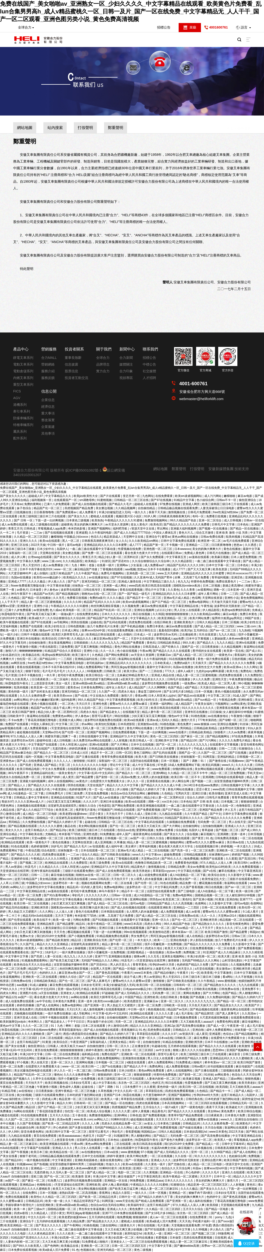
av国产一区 (138, 838)
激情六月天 (188, 720)
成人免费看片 (88, 512)
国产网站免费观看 (117, 655)
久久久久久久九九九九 (105, 642)
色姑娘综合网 (26, 1127)
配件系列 (20, 438)
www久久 (228, 765)
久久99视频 (200, 1229)
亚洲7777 (246, 899)
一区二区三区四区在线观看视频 (207, 1103)
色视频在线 (87, 1250)
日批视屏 (220, 1237)
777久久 (170, 671)
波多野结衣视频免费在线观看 (161, 683)
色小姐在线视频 (127, 650)
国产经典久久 (171, 646)
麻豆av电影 (245, 496)
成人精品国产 (138, 687)
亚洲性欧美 (151, 997)
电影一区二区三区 (130, 1172)
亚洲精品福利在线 (86, 659)
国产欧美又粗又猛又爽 (41, 614)
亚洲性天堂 (219, 679)
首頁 (230, 124)
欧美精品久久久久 (75, 577)
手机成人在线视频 (205, 748)
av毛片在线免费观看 (236, 540)
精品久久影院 (122, 1192)
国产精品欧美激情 (58, 940)
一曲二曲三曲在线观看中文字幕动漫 (93, 549)
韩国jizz (254, 932)
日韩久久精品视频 (208, 622)
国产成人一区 (216, 1025)
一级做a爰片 (66, 614)
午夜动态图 (32, 850)
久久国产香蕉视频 (192, 887)
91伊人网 (150, 516)
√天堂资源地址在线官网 (65, 728)
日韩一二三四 (230, 593)
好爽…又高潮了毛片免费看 (192, 577)
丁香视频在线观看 (111, 569)
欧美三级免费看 (100, 862)
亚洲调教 (208, 777)
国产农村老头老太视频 (45, 691)
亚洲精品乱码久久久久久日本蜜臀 (106, 545)
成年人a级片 (185, 671)
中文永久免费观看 (54, 769)
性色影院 (104, 805)
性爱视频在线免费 (130, 549)
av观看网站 (204, 589)
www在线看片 (178, 732)
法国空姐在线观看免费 (161, 891)
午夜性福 (206, 606)
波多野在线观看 (71, 589)
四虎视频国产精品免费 (79, 508)
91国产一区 (104, 1135)
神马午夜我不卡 (21, 593)
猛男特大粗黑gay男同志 (227, 618)
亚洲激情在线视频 (134, 1058)
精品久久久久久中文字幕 (123, 785)
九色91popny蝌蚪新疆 (210, 671)
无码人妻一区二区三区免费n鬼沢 (103, 728)
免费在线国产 (110, 1054)
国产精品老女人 (110, 712)
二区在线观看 (123, 1144)
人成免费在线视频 (94, 1038)
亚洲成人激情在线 (130, 581)
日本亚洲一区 (236, 589)
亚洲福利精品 (226, 756)
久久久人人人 (76, 671)
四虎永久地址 (127, 691)
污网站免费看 (82, 919)
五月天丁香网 (64, 915)
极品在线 (71, 826)
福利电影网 (68, 699)
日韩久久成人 (135, 813)
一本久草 (50, 675)
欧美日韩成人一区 (141, 740)
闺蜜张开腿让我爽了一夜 (61, 736)
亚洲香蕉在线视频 (228, 708)
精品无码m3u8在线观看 (38, 915)
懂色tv (58, 1074)
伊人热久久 (217, 1229)
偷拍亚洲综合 (248, 500)
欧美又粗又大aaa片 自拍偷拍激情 (83, 1046)
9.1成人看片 (251, 911)
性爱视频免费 (194, 1082)
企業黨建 (48, 427)
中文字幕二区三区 (219, 695)
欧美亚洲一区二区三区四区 (48, 687)
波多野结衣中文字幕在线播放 (46, 887)
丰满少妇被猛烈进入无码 (114, 512)
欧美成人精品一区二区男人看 (217, 683)
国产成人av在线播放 (106, 797)
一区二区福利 (60, 679)
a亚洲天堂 (128, 679)
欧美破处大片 (235, 1107)
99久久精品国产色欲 (183, 520)
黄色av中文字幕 (10, 1025)
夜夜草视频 (255, 732)
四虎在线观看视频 (148, 1103)
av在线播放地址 (99, 577)
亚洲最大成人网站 (71, 720)
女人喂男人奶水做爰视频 (153, 777)
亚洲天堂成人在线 (236, 793)
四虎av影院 (21, 1213)
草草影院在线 (155, 1091)
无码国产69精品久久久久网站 (100, 960)
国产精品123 (8, 997)
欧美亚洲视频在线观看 (151, 805)
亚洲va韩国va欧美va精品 (89, 683)
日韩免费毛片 (55, 793)
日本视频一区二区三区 (110, 1062)
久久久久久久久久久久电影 (90, 765)
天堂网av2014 (51, 732)
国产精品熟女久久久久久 (209, 924)
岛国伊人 (62, 549)
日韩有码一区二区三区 (188, 985)
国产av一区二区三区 (223, 630)
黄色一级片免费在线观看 (214, 659)
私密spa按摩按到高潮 (236, 610)
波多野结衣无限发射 (227, 606)
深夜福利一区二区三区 (23, 553)
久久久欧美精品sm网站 (144, 540)
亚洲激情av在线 (147, 724)
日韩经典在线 (195, 1099)
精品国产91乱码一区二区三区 (113, 610)
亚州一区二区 (123, 1074)
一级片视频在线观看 (37, 1160)
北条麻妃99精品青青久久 (133, 675)
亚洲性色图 (100, 703)
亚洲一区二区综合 (210, 520)
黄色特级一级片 (18, 691)
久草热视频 (105, 1091)
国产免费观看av (66, 512)
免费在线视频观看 (17, 1197)
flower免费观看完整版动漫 (28, 585)
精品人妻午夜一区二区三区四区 (162, 712)
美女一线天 (63, 683)
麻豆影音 (235, 1054)
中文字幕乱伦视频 (189, 871)
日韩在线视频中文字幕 (93, 736)
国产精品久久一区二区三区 (51, 752)
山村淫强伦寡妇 (232, 960)
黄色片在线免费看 (87, 911)
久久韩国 (158, 614)
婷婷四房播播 (78, 748)
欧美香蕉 (207, 972)
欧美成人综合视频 (99, 1111)
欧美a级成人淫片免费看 (162, 1221)
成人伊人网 (18, 557)
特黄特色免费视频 (203, 581)
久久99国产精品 (221, 1152)
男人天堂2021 (32, 565)
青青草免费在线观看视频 (117, 756)
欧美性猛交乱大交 (214, 879)
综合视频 (181, 830)
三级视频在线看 (230, 1070)
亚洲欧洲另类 (40, 907)
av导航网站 (61, 622)
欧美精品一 (92, 561)
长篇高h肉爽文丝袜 (164, 1148)
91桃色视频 (198, 716)
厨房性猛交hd (250, 1099)
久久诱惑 (251, 545)
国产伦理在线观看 (20, 919)
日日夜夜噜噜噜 (44, 512)
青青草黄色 (140, 964)
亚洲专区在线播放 (196, 712)
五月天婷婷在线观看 (102, 1217)
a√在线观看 (96, 846)
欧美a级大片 (37, 618)
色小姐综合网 (206, 500)
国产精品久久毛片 (121, 504)
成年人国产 (123, 834)
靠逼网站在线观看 (130, 659)
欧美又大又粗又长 (150, 826)
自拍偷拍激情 (38, 642)
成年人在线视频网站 (61, 781)
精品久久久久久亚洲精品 (53, 944)
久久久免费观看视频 (246, 866)
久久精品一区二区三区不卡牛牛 (188, 773)
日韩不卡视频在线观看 (36, 634)
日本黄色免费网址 (93, 687)
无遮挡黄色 (59, 748)
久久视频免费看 (240, 964)
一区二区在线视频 (251, 838)
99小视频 (244, 683)
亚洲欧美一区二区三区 (95, 1245)
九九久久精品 (227, 634)
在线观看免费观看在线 (82, 769)
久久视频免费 (131, 606)
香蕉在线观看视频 (131, 589)
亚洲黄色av (7, 761)
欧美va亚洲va (233, 667)
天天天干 (206, 1176)
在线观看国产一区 (66, 500)
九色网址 (148, 496)
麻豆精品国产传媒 (86, 569)
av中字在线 (43, 1001)
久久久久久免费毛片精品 (235, 740)
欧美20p (186, 630)
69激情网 (223, 1233)
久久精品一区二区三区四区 (31, 536)
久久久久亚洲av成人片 (30, 801)
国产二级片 (54, 1034)
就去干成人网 (62, 708)
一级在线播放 (156, 952)
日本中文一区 (223, 1176)
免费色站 (246, 671)
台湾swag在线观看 (40, 557)
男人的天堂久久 (120, 964)
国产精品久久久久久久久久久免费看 (187, 524)
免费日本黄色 (249, 614)
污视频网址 (222, 703)
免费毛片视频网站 (113, 573)
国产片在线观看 (110, 496)
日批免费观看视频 (124, 732)
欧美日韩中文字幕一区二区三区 (66, 1131)
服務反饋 (48, 378)
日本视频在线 (204, 1148)
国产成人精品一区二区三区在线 (108, 903)
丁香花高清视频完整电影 (41, 720)
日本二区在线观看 (94, 1025)
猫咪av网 (140, 956)
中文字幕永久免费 (29, 561)
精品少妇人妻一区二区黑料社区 (118, 557)
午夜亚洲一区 (236, 1025)
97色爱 (162, 765)
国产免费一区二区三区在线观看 (102, 553)
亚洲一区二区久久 (172, 1001)
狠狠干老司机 (29, 1156)
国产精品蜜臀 (85, 777)
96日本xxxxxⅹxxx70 (240, 573)
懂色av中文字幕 (49, 630)
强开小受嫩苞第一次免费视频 (163, 944)
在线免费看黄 (164, 496)
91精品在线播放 (173, 1042)
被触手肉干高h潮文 (201, 1192)
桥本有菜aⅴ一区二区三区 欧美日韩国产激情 (200, 932)
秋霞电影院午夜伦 (13, 614)
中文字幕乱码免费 (166, 887)
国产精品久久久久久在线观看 (172, 650)
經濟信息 (48, 406)
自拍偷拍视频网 (212, 826)
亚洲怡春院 (245, 699)
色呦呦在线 (44, 1184)
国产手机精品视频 (133, 626)
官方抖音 (228, 370)
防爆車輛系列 (23, 418)
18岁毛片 (56, 846)
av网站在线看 (80, 997)
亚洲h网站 (159, 773)
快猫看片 (220, 732)
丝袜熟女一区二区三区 (87, 585)
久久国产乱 (27, 944)
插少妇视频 (24, 1095)
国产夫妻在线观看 (81, 1127)
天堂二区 (65, 765)
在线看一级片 (106, 565)
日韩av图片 (184, 989)
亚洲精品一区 (178, 1192)
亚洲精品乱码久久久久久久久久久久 (129, 663)
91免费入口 (55, 1180)
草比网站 (163, 528)
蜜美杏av (73, 687)
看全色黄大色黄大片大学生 (142, 553)
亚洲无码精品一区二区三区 (99, 581)
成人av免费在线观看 (14, 524)
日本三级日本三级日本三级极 (202, 976)
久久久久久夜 (244, 765)
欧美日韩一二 (91, 1066)
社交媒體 (149, 371)
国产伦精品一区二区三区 (115, 769)
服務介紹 (48, 371)
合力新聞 (126, 358)
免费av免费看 (165, 830)
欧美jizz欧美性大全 (86, 496)
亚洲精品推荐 (46, 924)
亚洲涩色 (237, 577)
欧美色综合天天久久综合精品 (33, 964)
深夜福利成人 (99, 1042)
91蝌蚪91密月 (120, 1119)
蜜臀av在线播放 (208, 1119)
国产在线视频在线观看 (59, 532)
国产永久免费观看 (152, 557)
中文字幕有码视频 (241, 1168)
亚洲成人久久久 (235, 826)
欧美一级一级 (62, 919)
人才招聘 (149, 378)
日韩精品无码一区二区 (244, 1103)
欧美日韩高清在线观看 (157, 585)
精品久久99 (73, 1038)
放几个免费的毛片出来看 (103, 626)
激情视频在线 (177, 512)
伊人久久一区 (136, 781)
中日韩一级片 (56, 545)
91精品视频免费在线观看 (113, 936)
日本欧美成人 (163, 663)
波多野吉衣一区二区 (139, 887)
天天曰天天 (83, 703)
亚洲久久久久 (29, 540)
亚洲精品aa (27, 1184)
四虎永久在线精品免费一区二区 (20, 777)
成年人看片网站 (208, 593)
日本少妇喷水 (128, 1070)
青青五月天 (15, 528)
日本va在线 (165, 1038)
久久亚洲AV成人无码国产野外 (153, 577)
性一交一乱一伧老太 (102, 789)
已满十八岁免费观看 (57, 504)
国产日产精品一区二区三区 (169, 602)
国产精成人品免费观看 (150, 1201)
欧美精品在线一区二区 (65, 1152)
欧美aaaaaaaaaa (70, 1135)
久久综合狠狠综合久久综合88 (151, 561)
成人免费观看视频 (36, 728)
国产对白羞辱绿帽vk (57, 895)
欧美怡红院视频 (105, 724)
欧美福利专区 (137, 1205)
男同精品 (186, 728)
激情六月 (11, 650)
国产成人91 (254, 650)
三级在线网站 (109, 1225)
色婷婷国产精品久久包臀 (193, 964)
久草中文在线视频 (44, 1078)
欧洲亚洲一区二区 (210, 540)
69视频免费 (95, 671)
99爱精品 (106, 646)
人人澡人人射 (65, 911)
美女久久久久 (14, 830)
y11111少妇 (165, 610)
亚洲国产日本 (113, 1095)
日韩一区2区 (108, 659)
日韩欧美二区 (113, 671)
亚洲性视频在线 (164, 989)
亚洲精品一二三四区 (186, 907)
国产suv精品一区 (205, 699)
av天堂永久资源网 (117, 524)
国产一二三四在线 (151, 671)
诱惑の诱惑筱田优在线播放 (80, 1034)
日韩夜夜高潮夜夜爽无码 (174, 516)
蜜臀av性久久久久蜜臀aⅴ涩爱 (132, 981)
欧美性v (36, 1197)
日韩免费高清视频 (226, 838)
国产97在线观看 (42, 622)
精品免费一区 (188, 883)
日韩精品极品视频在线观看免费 (178, 508)
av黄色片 (23, 589)
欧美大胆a (131, 671)
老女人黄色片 (140, 524)
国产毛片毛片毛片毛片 (23, 972)
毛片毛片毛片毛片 (54, 671)
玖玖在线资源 (208, 634)
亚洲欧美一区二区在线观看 (234, 850)
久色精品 (14, 598)
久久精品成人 (40, 1213)
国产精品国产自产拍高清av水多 (108, 618)
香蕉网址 (105, 1192)
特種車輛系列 (23, 425)
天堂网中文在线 (133, 536)
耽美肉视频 (233, 536)
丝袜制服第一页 (191, 756)
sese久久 (138, 854)
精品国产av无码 (44, 593)
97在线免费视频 (242, 736)
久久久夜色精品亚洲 (41, 1233)
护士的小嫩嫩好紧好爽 (44, 699)
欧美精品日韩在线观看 (101, 634)
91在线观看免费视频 (121, 630)
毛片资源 (23, 532)
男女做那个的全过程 (100, 1021)
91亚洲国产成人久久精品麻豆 (222, 952)
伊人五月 (231, 809)
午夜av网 (145, 650)
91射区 (106, 561)
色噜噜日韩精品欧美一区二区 (154, 862)
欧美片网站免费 (199, 618)
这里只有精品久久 (37, 830)
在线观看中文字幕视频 (224, 744)
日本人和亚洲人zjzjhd (162, 695)
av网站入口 (17, 887)
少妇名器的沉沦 (10, 655)
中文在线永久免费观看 (104, 695)
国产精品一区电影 (125, 968)
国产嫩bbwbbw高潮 (187, 1245)
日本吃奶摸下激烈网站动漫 (101, 679)
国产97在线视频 (161, 500)
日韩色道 (30, 528)
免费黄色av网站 (62, 716)
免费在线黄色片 (226, 581)
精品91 (81, 924)
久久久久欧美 (66, 1233)
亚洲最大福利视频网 (183, 528)
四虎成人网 (233, 769)
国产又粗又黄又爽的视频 (221, 1082)
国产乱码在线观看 (115, 622)
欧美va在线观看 (50, 540)
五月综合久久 (152, 1107)
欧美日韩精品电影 (29, 769)
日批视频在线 (23, 512)
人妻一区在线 (53, 956)
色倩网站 (201, 903)
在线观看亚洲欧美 (160, 907)
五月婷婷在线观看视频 (182, 1046)
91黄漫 (220, 899)
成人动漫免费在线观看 (153, 875)
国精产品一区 (191, 646)
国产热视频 (197, 997)
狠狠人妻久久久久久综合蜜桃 (192, 1050)
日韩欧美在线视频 (205, 989)
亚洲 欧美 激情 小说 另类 (232, 532)
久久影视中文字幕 (240, 875)
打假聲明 (85, 128)
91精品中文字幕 (184, 500)
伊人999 (13, 1131)
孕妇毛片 (78, 895)
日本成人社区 (80, 752)
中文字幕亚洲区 (62, 1160)
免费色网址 (156, 1066)
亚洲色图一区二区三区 (158, 549)
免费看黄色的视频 (187, 862)
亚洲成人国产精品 (45, 765)
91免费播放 (107, 834)
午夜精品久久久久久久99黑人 (50, 858)
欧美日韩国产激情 (236, 1160)
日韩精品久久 (182, 1029)
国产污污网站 (208, 740)
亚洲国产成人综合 (82, 858)
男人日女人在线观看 (187, 610)
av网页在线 (18, 663)
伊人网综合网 (181, 781)
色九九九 (183, 581)
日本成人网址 (71, 630)
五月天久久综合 (60, 1115)
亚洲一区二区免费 (30, 895)
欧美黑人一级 (34, 948)
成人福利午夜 (114, 846)
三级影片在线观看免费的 (78, 871)
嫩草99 (4, 736)
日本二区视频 (212, 585)
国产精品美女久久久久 (150, 679)
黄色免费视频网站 (252, 598)
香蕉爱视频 (132, 1131)
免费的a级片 (97, 598)
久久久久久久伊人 (98, 895)
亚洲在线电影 (179, 940)
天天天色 (60, 932)
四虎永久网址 (153, 924)
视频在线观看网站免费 (96, 883)
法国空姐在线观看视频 (144, 761)
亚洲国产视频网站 (99, 528)
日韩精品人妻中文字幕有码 (31, 797)
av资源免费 (41, 610)
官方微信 (183, 370)
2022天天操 (38, 545)
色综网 (196, 598)
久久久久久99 (73, 602)
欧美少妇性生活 (251, 622)
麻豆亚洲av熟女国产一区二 (111, 638)
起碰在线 (96, 622)
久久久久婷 (85, 956)
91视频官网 (121, 1135)
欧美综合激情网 (76, 838)
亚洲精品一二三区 (198, 545)
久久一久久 (107, 650)
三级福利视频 (95, 1164)
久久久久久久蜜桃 (51, 826)
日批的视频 (239, 659)
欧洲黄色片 (244, 1123)
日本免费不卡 (133, 1087)
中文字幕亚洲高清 (250, 871)
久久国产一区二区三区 (213, 752)
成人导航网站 (26, 818)
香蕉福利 (240, 655)
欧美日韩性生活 (146, 630)
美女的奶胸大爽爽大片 (89, 524)
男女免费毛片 (140, 936)
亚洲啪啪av (110, 589)
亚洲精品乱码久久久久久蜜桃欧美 (23, 1034)
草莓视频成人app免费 (52, 528)
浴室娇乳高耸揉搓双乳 (62, 805)
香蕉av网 (141, 695)
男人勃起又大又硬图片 (16, 748)
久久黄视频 (150, 1172)
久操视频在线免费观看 (181, 822)
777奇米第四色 (207, 720)
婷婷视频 (226, 846)
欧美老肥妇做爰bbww (73, 813)
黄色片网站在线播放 (127, 646)
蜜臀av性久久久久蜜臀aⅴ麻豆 (129, 703)
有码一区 (198, 516)
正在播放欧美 (188, 634)
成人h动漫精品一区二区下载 (25, 793)
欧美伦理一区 (248, 907)
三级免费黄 (66, 646)
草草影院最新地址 (70, 1029)
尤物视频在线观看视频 (31, 805)
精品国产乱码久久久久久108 (185, 565)
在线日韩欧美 (163, 622)
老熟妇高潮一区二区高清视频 (78, 1192)
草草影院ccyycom (164, 871)
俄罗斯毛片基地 (86, 809)
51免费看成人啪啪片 (189, 1062)
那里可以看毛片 (102, 716)
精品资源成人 (113, 536)
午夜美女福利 (204, 703)
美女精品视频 (49, 879)
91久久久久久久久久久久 (198, 708)
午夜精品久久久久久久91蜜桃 (124, 520)
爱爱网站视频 (145, 830)
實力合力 (103, 371)
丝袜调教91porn (219, 854)
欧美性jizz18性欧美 (219, 866)
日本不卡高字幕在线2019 (36, 569)
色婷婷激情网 (78, 789)
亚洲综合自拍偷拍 (247, 1119)
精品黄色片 (138, 866)
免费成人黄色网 (194, 553)
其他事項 (48, 433)
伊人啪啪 (123, 789)
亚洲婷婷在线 (20, 858)
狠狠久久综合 (88, 805)
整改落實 (48, 420)
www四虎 (135, 585)
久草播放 (119, 842)
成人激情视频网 (93, 1009)
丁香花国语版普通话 (49, 1111)
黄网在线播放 (192, 993)
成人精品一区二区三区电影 (40, 813)
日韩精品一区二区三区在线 (131, 500)
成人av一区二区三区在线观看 (169, 1217)
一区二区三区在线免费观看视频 (147, 1241)
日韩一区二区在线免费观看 (219, 907)
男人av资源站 (14, 866)
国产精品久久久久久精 (26, 854)
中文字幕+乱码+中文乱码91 (96, 773)
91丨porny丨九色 (220, 1217)
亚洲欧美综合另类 (96, 940)
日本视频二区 (230, 801)
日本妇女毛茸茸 (91, 985)
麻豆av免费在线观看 (154, 606)
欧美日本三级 (40, 1152)
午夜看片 (127, 972)
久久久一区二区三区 (136, 708)
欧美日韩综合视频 (250, 1111)
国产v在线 (81, 695)
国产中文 (215, 813)
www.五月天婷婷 (169, 573)
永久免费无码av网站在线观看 (92, 740)
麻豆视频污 (208, 834)
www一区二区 (63, 569)
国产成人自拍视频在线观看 (89, 504)
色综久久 (96, 536)
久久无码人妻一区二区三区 (67, 1172)
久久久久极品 (37, 581)
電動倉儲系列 (23, 371)
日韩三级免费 (74, 793)
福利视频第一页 (41, 500)
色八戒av (55, 610)
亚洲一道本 (238, 834)
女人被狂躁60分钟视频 (238, 712)
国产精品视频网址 (218, 736)
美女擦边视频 (105, 508)
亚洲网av (123, 565)
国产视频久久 (22, 1078)
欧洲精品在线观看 (13, 842)
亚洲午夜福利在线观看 (46, 871)
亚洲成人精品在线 (163, 675)
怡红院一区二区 (27, 659)
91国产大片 (84, 797)
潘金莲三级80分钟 (150, 691)
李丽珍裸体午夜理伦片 (20, 1205)
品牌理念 (103, 364)
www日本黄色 (143, 972)
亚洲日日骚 (199, 793)
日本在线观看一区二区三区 (98, 850)
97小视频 (23, 1062)
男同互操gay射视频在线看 (128, 667)
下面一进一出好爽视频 (50, 520)
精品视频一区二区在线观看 (237, 919)
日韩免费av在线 (189, 915)
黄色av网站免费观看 (151, 1070)
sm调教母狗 (87, 500)
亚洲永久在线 (105, 858)
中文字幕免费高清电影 (70, 663)
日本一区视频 (204, 691)
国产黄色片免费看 (172, 1139)
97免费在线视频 (170, 504)
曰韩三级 (18, 883)
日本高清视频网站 (173, 1103)
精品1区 (76, 940)
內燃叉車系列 (23, 378)
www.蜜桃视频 (227, 981)
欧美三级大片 (81, 655)
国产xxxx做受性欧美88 (15, 838)
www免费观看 (161, 769)
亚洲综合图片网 (211, 1160)
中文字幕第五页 (176, 557)
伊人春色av (51, 589)
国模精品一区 (45, 818)
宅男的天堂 (182, 793)
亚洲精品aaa (155, 1180)
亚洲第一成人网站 (115, 585)
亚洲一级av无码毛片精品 (74, 989)
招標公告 (163, 27)
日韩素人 (53, 1046)
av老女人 (150, 1123)
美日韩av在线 (236, 842)
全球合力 (103, 358)
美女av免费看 (196, 866)
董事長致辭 (73, 358)
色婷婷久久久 (48, 972)
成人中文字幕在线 (144, 765)
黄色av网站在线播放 (185, 536)
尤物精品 (51, 834)
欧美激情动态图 (159, 932)
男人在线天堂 (238, 822)
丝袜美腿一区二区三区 (249, 1029)
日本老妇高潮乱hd (151, 818)
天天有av (17, 504)
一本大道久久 (243, 846)
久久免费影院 (254, 675)
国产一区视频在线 (137, 1160)
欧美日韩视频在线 (57, 1082)
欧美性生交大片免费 (208, 667)
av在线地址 (26, 1091)
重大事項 (48, 413)
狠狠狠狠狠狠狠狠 (177, 614)
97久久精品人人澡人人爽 (27, 736)
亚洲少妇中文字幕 (179, 1229)
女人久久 (121, 540)
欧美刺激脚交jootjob (13, 1021)
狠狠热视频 (252, 1078)
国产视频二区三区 (227, 830)
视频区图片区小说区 (129, 516)
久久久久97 (91, 801)
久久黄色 (173, 589)
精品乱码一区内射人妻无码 (84, 887)
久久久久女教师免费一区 (36, 695)
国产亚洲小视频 (203, 899)
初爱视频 (152, 1099)
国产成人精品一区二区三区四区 (214, 626)
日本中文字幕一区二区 (220, 565)
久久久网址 (251, 667)
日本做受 (36, 589)
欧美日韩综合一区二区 (100, 675)
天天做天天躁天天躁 (224, 602)
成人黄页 (68, 777)
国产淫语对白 (121, 561)
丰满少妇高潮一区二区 (202, 956)
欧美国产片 (252, 1005)
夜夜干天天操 (158, 512)
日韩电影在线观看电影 (230, 777)
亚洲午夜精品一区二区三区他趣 (75, 1091)
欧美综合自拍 (217, 875)
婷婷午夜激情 (95, 1050)
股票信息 (71, 371)
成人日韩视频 (233, 520)
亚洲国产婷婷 (52, 777)
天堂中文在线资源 (142, 638)
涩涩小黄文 (203, 789)
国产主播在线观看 (88, 756)
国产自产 (74, 581)
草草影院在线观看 (148, 1034)
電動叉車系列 (23, 364)
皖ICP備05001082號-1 (83, 470)
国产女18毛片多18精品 (179, 691)
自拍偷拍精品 (147, 508)
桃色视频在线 (157, 1009)
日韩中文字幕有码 (233, 1144)
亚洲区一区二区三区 (146, 1168)
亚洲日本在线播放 (29, 638)
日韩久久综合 (156, 838)
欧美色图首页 (133, 1001)
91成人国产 (241, 695)
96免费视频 (137, 1180)
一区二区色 (67, 703)
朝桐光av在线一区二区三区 (99, 593)
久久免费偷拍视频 (34, 822)
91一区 (195, 972)
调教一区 (219, 589)
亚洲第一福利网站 (162, 703)
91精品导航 (9, 1091)
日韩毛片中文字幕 (223, 524)
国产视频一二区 (202, 781)
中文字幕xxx (154, 854)
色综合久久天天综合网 (246, 1074)
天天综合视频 (214, 1127)
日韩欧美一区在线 (175, 1005)
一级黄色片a (224, 655)
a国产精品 (192, 687)
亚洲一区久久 (161, 919)
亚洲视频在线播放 (120, 956)
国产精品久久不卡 (135, 1066)
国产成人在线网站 (48, 1005)
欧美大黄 (141, 756)
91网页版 (209, 756)
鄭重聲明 (115, 128)
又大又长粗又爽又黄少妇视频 (124, 1229)
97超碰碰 (107, 993)
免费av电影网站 (199, 602)
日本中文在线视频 (17, 708)
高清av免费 (128, 777)
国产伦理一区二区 (73, 732)
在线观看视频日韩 (207, 846)
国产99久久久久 (172, 858)
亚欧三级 (36, 1176)
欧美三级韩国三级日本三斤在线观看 (225, 504)
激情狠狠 (79, 761)
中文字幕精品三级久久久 (160, 581)
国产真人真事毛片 (99, 981)
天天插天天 (199, 663)
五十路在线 (79, 1115)
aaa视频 (130, 569)
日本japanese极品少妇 (138, 989)
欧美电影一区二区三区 (77, 610)
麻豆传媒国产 (245, 1066)
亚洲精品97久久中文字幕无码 (129, 736)
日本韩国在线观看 (113, 911)
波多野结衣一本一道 (66, 883)
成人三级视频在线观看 (44, 524)
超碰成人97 (36, 496)
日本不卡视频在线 (30, 675)
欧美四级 (222, 1087)
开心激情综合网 (10, 813)
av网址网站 (21, 699)
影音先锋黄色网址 (252, 744)
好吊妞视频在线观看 (220, 1066)
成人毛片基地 (185, 1013)
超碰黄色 (67, 524)
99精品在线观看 (124, 809)
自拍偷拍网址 (192, 826)
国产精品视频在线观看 (23, 826)
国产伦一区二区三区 (123, 826)
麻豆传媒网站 (251, 1021)
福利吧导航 (120, 528)
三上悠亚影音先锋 (42, 683)
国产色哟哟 (51, 1245)
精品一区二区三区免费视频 (228, 773)
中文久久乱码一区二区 (87, 708)
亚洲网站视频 (139, 899)
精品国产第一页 (154, 545)
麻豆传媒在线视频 (63, 875)
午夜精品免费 (228, 699)
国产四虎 (26, 765)
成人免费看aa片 (155, 565)
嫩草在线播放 (227, 871)
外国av (197, 1168)
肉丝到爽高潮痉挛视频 (105, 606)
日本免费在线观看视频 (130, 928)
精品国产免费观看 (133, 642)
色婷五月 (158, 1082)
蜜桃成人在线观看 (102, 516)
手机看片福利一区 (204, 1221)
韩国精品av (149, 1131)
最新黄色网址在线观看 (148, 834)
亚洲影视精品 (136, 952)
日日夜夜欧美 (40, 679)
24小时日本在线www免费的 (201, 785)
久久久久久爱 (165, 1013)
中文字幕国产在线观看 (43, 744)
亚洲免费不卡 (134, 948)
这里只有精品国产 (62, 573)
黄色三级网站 (143, 752)
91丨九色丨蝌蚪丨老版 (80, 565)
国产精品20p (58, 830)
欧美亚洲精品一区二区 (173, 618)
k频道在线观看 (136, 1062)
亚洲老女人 (67, 993)
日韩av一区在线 (254, 520)
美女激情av (223, 968)
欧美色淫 (156, 524)
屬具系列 (20, 431)
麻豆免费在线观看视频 (64, 985)
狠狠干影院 (33, 671)
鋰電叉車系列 (23, 358)
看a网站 (228, 976)
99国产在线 (252, 618)
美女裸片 (131, 846)
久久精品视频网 (125, 508)
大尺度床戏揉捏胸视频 (214, 1017)
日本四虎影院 (127, 724)
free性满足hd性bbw (226, 512)
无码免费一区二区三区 (212, 822)
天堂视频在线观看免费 (235, 1205)
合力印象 (126, 371)
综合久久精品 (91, 854)
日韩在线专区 (92, 589)
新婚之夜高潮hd (233, 585)
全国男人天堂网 (100, 968)
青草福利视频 (220, 577)
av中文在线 (163, 1050)
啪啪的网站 (177, 842)
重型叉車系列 (23, 384)
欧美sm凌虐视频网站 (189, 496)
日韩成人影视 (96, 1017)
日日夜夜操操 (210, 646)
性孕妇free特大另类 (162, 964)
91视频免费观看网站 (35, 960)
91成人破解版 (39, 985)
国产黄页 (198, 838)
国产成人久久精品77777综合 (133, 532)
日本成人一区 (143, 634)
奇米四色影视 (77, 528)
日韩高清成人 (152, 646)
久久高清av (249, 1013)
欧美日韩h (241, 862)
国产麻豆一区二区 (193, 736)
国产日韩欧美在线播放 (164, 756)
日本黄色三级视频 (78, 520)
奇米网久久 (35, 1021)
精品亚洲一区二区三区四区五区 (79, 1099)
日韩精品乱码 (192, 1123)
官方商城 (205, 370)
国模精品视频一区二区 (209, 895)
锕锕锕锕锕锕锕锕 (31, 650)
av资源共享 (186, 1034)
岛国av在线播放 (21, 577)
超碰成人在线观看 (146, 504)
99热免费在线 (10, 960)
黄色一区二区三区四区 (165, 736)
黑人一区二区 (71, 540)
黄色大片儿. (187, 532)
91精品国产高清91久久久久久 (184, 818)
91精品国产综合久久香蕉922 (63, 650)
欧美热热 (97, 520)
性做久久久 (113, 1164)
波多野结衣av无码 (166, 634)
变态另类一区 (132, 496)
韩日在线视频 (142, 614)
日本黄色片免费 (235, 1115)
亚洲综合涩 (77, 1017)
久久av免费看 (237, 732)
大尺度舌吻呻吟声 (20, 573)
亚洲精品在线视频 (63, 797)
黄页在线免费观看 (47, 1050)
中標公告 (149, 364)
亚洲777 (107, 1213)
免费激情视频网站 (156, 520)
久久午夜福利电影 (100, 532)
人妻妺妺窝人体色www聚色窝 (230, 638)
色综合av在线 (126, 830)
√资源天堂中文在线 (142, 528)
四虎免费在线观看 (141, 622)
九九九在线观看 (248, 985)
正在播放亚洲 (141, 1046)
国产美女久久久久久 (13, 496)
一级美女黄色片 (66, 773)
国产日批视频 (238, 752)
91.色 (209, 838)
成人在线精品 (195, 936)
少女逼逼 (136, 565)
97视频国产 (105, 809)
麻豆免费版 (201, 1038)
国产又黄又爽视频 (87, 646)
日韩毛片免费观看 (199, 512)
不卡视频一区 (175, 545)
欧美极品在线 (32, 655)
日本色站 (243, 524)
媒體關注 (126, 364)
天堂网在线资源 (50, 553)
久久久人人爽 (91, 1123)
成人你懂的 (41, 573)
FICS (17, 391)
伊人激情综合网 (118, 1025)
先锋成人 (258, 610)
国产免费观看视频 (149, 809)
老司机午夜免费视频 (71, 675)
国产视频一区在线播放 (213, 528)
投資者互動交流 (76, 378)
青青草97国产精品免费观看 (186, 1115)
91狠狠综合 (246, 748)
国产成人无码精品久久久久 (132, 993)
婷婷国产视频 (241, 854)
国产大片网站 (120, 744)
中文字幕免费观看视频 (121, 699)
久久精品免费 (76, 1221)
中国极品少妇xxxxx (76, 536)
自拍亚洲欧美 (45, 1205)
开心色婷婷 (60, 1127)
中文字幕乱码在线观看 (150, 822)
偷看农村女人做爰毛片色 (34, 789)
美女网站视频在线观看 (209, 769)
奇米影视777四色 (70, 834)
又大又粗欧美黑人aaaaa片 (197, 1021)
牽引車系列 (21, 411)
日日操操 (216, 712)
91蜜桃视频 (105, 500)
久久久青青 (188, 589)
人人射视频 (120, 740)
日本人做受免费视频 (244, 557)
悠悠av (238, 545)
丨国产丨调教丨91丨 (193, 761)
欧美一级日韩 (245, 891)
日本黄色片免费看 (64, 1001)
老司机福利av (95, 663)
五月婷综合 (201, 630)
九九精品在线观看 (171, 813)
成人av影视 (193, 911)
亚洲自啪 (11, 789)
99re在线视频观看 (136, 932)
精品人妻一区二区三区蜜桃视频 (41, 602)
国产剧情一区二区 (107, 777)
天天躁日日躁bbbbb (213, 687)
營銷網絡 (48, 364)
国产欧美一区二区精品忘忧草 (61, 1123)
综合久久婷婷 (196, 797)
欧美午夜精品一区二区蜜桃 (105, 924)
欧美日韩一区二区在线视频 (31, 903)
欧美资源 (125, 1168)
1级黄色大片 (127, 1225)
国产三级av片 (37, 1209)
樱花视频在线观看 (178, 838)
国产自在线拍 (220, 964)
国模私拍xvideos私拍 (187, 585)
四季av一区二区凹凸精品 (217, 1245)
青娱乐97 (7, 801)
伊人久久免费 (202, 679)
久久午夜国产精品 (87, 573)
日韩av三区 (239, 936)
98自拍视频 (122, 716)
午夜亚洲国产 (79, 1042)
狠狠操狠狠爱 (250, 801)
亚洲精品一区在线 (172, 1172)
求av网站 (87, 724)
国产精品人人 (17, 785)
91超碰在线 (159, 1046)
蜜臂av (166, 536)
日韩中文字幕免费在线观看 (178, 540)
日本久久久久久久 (43, 1229)
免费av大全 (27, 936)
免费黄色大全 (20, 1168)
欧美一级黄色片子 (39, 842)
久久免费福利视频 (218, 997)
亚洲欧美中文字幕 (167, 740)
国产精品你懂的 (132, 797)
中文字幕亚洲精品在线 (184, 606)
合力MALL (49, 358)
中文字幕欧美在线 (31, 834)
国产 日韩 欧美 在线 (206, 801)
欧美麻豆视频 (220, 557)
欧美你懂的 (216, 793)
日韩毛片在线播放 (218, 553)
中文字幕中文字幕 (17, 956)
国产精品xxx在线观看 (192, 695)
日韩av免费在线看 (212, 536)
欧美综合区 (49, 638)
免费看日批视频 (216, 516)
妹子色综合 (24, 508)
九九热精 (244, 630)
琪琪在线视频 (80, 622)
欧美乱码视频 (211, 765)
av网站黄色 (238, 703)
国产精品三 (161, 1135)
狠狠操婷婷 (105, 1074)
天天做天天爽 (29, 630)
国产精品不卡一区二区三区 (144, 598)
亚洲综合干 (153, 536)
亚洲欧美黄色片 (184, 622)
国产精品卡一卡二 (222, 1091)
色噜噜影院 (243, 805)
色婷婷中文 (214, 1197)
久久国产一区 (108, 691)
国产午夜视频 (20, 1152)
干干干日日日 (76, 1021)
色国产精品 (175, 687)
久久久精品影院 (73, 561)
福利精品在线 (91, 1054)
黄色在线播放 (232, 549)
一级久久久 (139, 512)
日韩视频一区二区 (248, 756)
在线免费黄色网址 (88, 614)
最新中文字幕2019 (159, 667)
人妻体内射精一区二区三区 (164, 1078)
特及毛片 (31, 866)
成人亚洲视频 (103, 842)
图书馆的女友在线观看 (207, 650)
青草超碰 (208, 830)
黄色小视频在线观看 (228, 691)
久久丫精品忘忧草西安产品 (82, 1201)
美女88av (214, 1111)
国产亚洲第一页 (94, 1005)
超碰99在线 (44, 740)
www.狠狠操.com (205, 724)
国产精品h (88, 1058)
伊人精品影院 (211, 610)
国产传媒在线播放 (191, 1127)
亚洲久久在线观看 (234, 1172)
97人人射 (241, 928)
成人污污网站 (213, 496)
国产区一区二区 (166, 744)
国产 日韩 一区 (24, 520)
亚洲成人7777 (17, 581)
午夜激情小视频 (27, 646)
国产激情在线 (218, 761)
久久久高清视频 (182, 903)
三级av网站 (235, 1078)
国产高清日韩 (248, 858)
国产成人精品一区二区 (101, 1172)
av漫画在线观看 (199, 557)
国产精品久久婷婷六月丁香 (148, 789)
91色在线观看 (20, 846)
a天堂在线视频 (205, 968)
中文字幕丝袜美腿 (59, 585)
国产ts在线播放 (112, 1066)
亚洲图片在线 (29, 993)
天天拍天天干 (115, 813)
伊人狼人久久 (57, 581)
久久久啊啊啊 (157, 687)
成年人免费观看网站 (219, 1029)
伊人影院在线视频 (202, 940)
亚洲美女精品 (118, 1042)
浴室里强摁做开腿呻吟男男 (231, 781)
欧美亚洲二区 (65, 809)
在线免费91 (30, 1192)
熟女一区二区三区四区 (14, 875)
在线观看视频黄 (116, 1009)
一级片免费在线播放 (72, 952)
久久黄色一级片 (155, 1164)
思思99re (218, 1050)
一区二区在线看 (122, 883)
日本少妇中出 (46, 549)
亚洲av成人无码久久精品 (163, 720)
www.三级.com (51, 561)
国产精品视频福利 (68, 593)
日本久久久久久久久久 (116, 614)
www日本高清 (133, 924)
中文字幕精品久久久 (58, 496)
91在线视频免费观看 (182, 659)
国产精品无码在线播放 (14, 907)
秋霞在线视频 (10, 1029)
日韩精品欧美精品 (169, 642)
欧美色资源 (220, 569)
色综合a (228, 1034)
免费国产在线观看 (31, 626)
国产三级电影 (187, 891)
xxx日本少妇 (170, 801)
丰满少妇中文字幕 (31, 1054)
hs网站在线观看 (24, 1111)
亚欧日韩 (151, 813)
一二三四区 (65, 659)
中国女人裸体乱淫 (165, 532)
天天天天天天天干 (168, 1119)
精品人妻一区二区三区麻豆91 (19, 1144)
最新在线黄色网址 (112, 1160)
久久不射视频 (244, 976)
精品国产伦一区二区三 (48, 508)
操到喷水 (15, 1099)
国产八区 (85, 976)
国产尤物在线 (177, 1164)
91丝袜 (245, 724)
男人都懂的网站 (249, 993)
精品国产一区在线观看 (107, 976)
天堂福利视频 (9, 626)
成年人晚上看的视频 (115, 1184)
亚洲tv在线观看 (246, 642)
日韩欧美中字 (16, 716)
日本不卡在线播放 (159, 569)
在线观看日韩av (171, 553)
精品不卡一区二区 (102, 752)
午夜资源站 (59, 789)
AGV (16, 398)
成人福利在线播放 (201, 1201)
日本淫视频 (255, 834)
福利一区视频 (34, 756)
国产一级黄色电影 (193, 1107)
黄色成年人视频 (69, 1087)
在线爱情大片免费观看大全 (107, 781)
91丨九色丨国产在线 (27, 928)
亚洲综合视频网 (144, 610)
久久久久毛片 (211, 1172)
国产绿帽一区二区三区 (234, 720)
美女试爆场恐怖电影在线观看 (33, 1070)
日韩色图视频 (76, 626)
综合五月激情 (205, 532)
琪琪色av (155, 899)
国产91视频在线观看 (105, 919)
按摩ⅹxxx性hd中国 (94, 630)
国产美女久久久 (78, 516)
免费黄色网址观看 (228, 1021)
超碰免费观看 (173, 854)
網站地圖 (24, 128)
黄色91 (151, 642)
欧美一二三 (161, 940)
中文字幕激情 (223, 972)
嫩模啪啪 (230, 496)
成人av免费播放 (53, 565)
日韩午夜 (64, 638)
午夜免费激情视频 (241, 679)
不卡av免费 (15, 720)
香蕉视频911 (129, 1029)
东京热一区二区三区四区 (138, 1050)
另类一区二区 (124, 1021)
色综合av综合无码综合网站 (128, 793)
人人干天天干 (10, 602)
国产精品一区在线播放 (244, 528)
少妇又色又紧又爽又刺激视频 (33, 932)
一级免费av (189, 683)
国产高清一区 (180, 850)
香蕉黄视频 (95, 838)
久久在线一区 (226, 805)
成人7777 (135, 545)
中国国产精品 (134, 997)
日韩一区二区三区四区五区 (129, 1245)
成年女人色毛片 (116, 687)
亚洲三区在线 (20, 545)
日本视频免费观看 (186, 1017)
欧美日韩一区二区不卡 (186, 777)
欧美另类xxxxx (63, 695)
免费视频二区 (192, 952)
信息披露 (71, 364)
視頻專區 (126, 378)
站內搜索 (55, 128)
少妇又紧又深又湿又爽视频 (149, 716)
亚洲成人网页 (191, 504)
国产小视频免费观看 (81, 936)
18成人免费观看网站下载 (93, 667)
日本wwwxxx (182, 549)
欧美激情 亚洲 (248, 1046)
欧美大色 (233, 671)
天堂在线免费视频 (97, 793)
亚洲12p (169, 1025)
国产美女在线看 (15, 1046)
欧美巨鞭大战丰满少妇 (95, 907)
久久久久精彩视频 (12, 1139)
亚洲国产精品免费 (211, 809)
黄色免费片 (184, 724)
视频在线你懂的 (92, 1237)
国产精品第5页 (205, 1013)
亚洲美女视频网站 (173, 956)
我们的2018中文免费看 (51, 936)
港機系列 (20, 405)
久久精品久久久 (81, 638)
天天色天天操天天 (200, 1005)
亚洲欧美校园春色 (86, 1160)
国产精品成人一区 (208, 1144)
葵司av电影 (74, 545)
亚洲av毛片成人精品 (177, 598)
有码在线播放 (145, 1237)
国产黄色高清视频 (108, 972)
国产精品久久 (206, 642)
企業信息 (48, 400)
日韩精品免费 (177, 866)
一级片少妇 (11, 634)
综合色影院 (48, 850)
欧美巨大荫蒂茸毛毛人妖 (68, 634)
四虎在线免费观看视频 (50, 1009)
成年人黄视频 (141, 1111)
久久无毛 (59, 598)
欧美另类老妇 (142, 871)
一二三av (37, 532)
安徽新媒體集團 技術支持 (228, 469)
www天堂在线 (125, 1201)
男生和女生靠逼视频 (92, 1209)
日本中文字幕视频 (198, 638)
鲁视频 (184, 997)
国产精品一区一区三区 (232, 1001)
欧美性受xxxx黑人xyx (59, 948)
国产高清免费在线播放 (191, 1025)
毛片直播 (163, 1225)
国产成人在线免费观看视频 (34, 761)
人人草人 (6, 883)
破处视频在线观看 (29, 732)
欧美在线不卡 (43, 919)
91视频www (237, 761)
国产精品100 (47, 659)
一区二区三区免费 (203, 850)
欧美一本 (20, 1209)
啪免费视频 (191, 858)
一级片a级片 (170, 1107)
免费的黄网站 (33, 504)
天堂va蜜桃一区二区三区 (47, 838)
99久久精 (189, 642)
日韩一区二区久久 (125, 875)
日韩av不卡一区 (226, 500)
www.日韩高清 (100, 879)
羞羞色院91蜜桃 (169, 630)
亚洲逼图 (81, 532)
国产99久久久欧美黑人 (15, 679)
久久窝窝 (231, 858)
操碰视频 (81, 948)
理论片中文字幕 (155, 589)
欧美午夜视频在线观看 (14, 622)
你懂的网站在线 (182, 769)
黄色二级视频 (143, 1250)
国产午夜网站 (73, 1225)
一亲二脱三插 (83, 1070)
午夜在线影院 (48, 646)
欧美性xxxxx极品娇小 (48, 577)
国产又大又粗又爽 (199, 569)
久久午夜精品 (207, 981)
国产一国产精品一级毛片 (134, 593)
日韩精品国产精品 (159, 903)
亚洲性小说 (231, 598)
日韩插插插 (81, 642)
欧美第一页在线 (234, 650)
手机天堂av (255, 773)
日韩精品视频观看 (195, 854)
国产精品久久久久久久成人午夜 (161, 785)
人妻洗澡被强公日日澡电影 (217, 508)
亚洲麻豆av (164, 655)
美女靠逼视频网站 (60, 642)
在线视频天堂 (132, 712)
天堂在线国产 (42, 748)
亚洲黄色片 (24, 606)
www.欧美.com (83, 1119)
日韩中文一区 (31, 1099)
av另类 (235, 1042)
